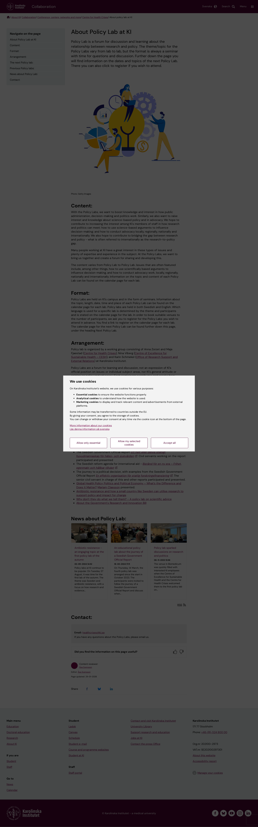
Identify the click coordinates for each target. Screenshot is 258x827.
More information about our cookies (91, 425)
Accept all (169, 443)
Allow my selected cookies (129, 442)
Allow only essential (88, 443)
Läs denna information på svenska (89, 429)
